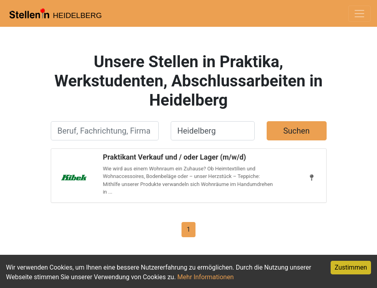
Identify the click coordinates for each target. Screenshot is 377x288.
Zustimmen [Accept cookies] (351, 267)
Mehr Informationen (206, 277)
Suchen (296, 131)
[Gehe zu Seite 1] (188, 229)
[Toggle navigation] (359, 14)
